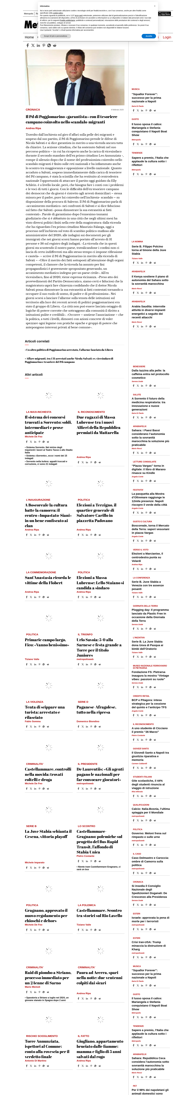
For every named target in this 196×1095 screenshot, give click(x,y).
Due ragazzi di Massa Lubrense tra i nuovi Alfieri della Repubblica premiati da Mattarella (98, 424)
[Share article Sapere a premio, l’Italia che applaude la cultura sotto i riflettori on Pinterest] (146, 174)
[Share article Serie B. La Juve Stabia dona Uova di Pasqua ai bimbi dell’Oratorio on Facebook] (133, 657)
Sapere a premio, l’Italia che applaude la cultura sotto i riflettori (150, 161)
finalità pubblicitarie (67, 20)
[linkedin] (38, 45)
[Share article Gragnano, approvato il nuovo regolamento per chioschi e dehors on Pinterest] (39, 930)
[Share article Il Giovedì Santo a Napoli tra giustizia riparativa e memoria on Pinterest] (146, 768)
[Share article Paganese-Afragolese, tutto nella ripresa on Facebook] (78, 726)
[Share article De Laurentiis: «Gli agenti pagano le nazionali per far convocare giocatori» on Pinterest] (91, 788)
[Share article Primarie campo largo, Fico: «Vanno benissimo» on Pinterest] (39, 664)
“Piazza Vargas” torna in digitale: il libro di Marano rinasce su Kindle (149, 469)
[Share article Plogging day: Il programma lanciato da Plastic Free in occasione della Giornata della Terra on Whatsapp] (150, 628)
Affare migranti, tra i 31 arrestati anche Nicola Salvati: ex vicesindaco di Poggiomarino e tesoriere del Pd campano (69, 360)
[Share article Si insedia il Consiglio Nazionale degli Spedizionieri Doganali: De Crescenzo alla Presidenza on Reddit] (155, 905)
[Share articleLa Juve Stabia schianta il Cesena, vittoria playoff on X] (31, 867)
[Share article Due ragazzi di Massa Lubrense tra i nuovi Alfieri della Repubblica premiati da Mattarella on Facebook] (78, 462)
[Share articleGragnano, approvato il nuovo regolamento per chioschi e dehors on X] (31, 930)
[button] (155, 6)
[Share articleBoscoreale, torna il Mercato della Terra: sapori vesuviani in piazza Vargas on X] (138, 540)
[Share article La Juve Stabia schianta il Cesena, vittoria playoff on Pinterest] (39, 867)
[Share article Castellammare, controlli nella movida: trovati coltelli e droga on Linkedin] (35, 788)
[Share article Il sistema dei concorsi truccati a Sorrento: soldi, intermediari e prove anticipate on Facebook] (27, 441)
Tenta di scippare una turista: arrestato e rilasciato (45, 712)
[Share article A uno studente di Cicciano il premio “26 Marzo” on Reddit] (155, 740)
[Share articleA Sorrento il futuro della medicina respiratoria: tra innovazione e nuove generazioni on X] (138, 417)
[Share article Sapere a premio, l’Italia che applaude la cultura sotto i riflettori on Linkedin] (142, 174)
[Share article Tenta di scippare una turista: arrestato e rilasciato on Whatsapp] (44, 726)
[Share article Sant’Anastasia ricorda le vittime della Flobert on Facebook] (27, 597)
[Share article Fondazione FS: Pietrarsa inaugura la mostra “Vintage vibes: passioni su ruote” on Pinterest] (146, 687)
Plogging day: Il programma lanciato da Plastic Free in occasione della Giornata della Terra (150, 615)
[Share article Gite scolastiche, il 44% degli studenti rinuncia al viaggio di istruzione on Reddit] (155, 796)
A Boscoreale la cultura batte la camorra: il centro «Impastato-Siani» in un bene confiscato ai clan (48, 515)
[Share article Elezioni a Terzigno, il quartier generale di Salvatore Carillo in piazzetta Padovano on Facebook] (78, 535)
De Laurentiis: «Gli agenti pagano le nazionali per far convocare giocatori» (100, 774)
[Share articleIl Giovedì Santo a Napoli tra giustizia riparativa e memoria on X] (138, 768)
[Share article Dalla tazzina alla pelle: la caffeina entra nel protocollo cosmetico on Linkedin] (142, 385)
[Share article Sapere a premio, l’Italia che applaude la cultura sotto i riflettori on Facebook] (133, 174)
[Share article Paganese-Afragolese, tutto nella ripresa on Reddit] (100, 726)
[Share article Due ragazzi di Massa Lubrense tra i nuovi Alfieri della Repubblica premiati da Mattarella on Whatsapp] (95, 462)
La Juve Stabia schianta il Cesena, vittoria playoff (48, 834)
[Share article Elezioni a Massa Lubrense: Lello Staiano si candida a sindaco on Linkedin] (87, 597)
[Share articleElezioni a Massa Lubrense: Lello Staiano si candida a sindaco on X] (83, 597)
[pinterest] (43, 45)
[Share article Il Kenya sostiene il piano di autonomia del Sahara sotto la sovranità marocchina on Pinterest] (146, 293)
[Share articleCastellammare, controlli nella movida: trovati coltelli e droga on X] (31, 788)
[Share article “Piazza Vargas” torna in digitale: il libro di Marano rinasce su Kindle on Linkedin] (142, 481)
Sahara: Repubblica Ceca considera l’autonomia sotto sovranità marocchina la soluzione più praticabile (150, 1064)
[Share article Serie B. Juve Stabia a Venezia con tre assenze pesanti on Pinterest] (146, 597)
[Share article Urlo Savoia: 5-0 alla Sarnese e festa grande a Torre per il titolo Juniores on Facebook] (78, 664)
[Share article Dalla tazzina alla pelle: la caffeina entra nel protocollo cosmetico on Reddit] (155, 385)
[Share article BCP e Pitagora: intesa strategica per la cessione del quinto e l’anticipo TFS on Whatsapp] (150, 715)
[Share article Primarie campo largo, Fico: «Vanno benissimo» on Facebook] (27, 664)
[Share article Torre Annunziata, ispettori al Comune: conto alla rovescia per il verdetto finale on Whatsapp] (44, 1066)
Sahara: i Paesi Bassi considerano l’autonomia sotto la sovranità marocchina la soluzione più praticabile (150, 437)
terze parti (79, 15)
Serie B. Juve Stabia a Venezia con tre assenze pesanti (148, 585)
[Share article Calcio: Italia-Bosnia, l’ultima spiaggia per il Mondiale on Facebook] (133, 820)
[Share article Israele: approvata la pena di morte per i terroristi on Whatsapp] (150, 929)
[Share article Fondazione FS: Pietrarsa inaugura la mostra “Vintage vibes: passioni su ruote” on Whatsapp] (150, 687)
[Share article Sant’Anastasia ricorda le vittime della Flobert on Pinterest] (39, 597)
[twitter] (33, 45)
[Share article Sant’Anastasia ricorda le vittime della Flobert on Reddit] (48, 597)
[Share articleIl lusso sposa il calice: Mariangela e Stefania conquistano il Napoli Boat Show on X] (138, 144)
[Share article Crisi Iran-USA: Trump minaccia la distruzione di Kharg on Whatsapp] (150, 957)
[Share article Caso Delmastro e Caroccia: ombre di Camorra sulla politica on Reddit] (155, 873)
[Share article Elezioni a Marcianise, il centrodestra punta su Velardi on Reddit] (155, 569)
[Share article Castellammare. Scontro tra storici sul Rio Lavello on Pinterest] (91, 930)
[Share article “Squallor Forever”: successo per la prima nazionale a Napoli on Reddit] (155, 110)
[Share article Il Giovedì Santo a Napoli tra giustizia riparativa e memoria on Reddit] (155, 768)
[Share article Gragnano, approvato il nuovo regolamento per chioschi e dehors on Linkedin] (35, 930)
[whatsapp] (49, 45)
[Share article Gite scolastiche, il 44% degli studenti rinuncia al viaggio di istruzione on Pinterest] (146, 796)
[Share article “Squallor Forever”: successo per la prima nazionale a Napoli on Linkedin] (142, 110)
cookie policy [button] (58, 13)
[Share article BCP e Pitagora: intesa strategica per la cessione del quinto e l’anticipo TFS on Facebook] (133, 715)
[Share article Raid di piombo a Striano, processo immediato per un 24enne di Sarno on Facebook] (27, 992)
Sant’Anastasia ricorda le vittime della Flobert (48, 580)
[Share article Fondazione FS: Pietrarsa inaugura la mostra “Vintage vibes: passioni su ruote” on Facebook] (133, 687)
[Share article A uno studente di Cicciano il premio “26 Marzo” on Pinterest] (146, 740)
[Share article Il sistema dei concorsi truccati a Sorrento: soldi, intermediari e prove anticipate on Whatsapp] (44, 441)
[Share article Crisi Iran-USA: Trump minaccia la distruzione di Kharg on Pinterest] (146, 957)
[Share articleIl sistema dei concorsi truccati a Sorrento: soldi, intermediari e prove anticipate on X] (31, 441)
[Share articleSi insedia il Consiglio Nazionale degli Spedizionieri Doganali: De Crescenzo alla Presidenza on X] (138, 905)
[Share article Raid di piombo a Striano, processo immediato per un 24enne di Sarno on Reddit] (48, 992)
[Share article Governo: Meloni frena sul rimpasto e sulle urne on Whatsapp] (150, 845)
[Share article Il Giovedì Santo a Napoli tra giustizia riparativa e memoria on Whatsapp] (150, 768)
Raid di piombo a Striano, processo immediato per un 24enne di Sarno (48, 977)
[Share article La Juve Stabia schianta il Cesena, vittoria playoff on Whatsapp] (44, 867)
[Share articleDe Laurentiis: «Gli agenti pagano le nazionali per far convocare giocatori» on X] (83, 788)
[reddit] (54, 45)
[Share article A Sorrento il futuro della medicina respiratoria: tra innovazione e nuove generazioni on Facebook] (133, 417)
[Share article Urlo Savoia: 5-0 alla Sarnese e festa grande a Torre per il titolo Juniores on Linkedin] (87, 664)
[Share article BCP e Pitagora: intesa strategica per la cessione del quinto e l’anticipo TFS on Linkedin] (142, 715)
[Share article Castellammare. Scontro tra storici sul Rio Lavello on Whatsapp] (95, 930)
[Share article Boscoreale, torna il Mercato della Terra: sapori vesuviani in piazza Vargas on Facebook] (133, 540)
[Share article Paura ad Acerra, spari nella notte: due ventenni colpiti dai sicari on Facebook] (78, 998)
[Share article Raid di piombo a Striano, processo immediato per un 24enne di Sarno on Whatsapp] (44, 992)
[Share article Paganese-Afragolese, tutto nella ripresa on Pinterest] (91, 726)
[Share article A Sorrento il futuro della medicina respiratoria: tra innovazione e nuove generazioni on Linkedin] (142, 417)
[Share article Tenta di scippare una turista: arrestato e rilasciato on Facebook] (27, 726)
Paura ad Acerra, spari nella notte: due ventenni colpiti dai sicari (99, 977)
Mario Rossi (137, 289)
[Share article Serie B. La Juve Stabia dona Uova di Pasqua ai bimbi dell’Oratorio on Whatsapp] (150, 657)
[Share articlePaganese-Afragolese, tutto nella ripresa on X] (83, 726)
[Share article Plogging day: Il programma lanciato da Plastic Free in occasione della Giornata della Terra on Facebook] (133, 628)
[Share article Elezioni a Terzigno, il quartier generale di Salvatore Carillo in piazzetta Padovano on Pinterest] (91, 535)
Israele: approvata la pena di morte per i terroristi (150, 919)
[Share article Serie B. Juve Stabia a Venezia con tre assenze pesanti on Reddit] (155, 597)
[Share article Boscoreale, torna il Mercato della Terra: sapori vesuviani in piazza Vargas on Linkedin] (142, 540)
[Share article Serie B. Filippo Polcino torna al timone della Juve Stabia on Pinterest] (146, 263)
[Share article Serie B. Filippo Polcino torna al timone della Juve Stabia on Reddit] (155, 263)
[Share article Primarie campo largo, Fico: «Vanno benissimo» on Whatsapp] (44, 664)
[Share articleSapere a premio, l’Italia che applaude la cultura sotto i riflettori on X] (138, 174)
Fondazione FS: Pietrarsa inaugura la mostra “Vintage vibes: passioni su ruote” (150, 675)
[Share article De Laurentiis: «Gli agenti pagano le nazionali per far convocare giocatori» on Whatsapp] (95, 788)
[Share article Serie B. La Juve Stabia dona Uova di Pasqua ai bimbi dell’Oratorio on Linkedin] (142, 657)
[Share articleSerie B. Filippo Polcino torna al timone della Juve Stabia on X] (138, 263)
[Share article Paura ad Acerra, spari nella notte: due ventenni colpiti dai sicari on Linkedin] (87, 998)
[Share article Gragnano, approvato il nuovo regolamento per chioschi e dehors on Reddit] (48, 930)
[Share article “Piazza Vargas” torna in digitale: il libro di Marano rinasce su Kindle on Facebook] (133, 481)
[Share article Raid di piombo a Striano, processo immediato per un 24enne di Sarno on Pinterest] (39, 992)
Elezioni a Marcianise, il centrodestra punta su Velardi (147, 557)
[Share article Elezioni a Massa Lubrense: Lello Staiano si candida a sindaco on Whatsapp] (95, 597)
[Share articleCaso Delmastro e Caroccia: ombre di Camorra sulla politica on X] (138, 873)
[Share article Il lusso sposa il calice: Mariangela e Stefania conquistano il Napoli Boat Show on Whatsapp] (150, 144)
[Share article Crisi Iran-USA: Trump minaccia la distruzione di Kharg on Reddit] (155, 957)
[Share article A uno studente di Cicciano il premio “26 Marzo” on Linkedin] (142, 740)
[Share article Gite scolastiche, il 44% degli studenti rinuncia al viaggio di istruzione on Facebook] (133, 796)
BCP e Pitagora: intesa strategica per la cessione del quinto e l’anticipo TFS (149, 704)
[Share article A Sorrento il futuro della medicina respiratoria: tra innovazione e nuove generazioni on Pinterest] (146, 417)
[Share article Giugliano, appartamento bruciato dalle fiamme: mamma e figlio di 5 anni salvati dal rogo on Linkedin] (87, 1066)
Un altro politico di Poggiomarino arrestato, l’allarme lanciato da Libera (69, 349)
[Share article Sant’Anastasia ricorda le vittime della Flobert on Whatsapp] (44, 597)
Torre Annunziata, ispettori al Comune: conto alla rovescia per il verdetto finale (47, 1048)
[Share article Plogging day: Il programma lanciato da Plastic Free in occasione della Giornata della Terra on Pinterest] (146, 628)
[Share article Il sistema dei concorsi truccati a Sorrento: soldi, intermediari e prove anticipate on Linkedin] (35, 441)
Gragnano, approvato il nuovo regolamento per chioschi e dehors (46, 915)
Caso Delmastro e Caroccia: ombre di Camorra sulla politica (150, 861)
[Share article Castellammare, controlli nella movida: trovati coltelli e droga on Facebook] (27, 788)
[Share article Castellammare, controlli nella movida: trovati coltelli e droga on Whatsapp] (44, 788)
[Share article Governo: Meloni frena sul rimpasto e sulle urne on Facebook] (133, 845)
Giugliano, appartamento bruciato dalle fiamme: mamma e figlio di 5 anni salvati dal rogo (100, 1048)
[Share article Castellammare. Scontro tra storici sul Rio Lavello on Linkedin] (87, 930)
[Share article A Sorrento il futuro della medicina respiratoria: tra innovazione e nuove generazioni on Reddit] (155, 417)
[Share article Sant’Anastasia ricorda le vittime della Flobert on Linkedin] (35, 597)
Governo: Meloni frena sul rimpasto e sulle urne (149, 835)
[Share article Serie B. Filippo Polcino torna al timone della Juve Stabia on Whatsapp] (150, 263)
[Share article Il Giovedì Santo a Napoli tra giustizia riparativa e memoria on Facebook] (133, 768)
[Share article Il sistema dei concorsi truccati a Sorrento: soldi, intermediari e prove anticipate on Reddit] (48, 441)
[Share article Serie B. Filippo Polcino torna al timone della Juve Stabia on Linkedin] (142, 263)
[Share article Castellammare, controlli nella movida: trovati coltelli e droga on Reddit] (48, 788)
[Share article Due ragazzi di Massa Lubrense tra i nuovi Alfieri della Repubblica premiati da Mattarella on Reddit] (100, 462)
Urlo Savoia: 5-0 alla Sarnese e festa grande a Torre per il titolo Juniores (99, 647)
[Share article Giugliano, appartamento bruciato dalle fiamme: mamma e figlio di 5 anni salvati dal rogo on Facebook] (78, 1066)
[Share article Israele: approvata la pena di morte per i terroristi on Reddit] (155, 929)
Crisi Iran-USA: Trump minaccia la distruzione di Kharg (149, 946)
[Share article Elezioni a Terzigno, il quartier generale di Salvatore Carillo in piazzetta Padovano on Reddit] (100, 535)
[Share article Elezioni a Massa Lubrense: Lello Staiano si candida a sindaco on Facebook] (78, 597)
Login (167, 37)
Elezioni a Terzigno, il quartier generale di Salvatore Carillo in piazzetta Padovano (96, 512)
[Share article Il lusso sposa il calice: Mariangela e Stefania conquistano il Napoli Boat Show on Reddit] (155, 144)
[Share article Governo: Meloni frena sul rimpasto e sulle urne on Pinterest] (146, 845)
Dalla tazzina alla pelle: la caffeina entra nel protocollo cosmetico (150, 374)
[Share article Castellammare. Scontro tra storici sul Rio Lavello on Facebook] (78, 930)
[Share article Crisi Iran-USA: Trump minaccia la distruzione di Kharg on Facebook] (133, 957)
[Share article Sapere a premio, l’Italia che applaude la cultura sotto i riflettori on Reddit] (155, 174)
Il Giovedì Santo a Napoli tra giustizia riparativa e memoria (150, 756)
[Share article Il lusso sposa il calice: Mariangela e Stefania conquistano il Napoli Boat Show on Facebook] (133, 144)
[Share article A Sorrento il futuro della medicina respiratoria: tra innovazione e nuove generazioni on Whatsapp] (150, 417)
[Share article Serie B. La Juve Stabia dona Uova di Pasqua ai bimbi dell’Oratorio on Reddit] (155, 657)
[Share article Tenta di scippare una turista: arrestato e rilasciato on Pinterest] (39, 726)
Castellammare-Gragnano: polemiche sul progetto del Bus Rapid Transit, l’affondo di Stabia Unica (99, 842)
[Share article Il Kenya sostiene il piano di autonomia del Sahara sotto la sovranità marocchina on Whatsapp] (150, 293)
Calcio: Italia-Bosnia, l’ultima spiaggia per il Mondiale (151, 810)
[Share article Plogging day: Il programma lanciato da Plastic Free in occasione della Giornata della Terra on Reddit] (155, 628)
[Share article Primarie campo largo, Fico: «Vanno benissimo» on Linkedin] (35, 664)
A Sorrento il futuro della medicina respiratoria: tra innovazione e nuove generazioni (148, 404)
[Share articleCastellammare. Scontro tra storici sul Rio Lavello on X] (83, 930)
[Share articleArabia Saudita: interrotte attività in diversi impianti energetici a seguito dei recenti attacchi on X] (138, 326)
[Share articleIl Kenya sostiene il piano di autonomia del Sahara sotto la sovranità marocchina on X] (138, 293)
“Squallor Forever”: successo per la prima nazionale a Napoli (146, 98)
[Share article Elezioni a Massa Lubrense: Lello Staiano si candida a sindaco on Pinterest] (91, 597)
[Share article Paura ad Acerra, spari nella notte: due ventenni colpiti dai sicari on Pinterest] (91, 998)
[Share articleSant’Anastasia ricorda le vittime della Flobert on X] (31, 597)
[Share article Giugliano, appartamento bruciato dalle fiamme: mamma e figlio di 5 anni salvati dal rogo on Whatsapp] (95, 1066)
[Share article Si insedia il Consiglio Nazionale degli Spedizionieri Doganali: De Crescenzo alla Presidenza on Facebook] (133, 905)
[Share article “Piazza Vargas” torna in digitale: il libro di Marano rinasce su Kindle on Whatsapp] (150, 481)
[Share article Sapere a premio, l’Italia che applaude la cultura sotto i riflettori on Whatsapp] (150, 174)
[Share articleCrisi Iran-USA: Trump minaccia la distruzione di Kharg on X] (138, 957)
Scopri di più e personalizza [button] (55, 36)
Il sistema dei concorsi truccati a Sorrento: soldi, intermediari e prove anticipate (48, 424)
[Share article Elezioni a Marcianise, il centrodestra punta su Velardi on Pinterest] (146, 569)
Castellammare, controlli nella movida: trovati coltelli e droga (48, 774)
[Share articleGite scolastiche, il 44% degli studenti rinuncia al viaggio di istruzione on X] (138, 796)
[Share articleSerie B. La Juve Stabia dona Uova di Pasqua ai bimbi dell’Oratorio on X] (138, 657)
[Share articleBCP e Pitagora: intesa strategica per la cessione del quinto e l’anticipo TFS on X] (138, 715)
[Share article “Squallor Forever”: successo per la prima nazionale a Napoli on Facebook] (133, 110)
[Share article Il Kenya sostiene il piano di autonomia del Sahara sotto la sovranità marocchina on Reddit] (155, 293)
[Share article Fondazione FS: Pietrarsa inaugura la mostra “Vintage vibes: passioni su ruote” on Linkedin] (142, 687)
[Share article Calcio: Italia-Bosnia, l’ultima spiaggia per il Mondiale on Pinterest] (146, 820)
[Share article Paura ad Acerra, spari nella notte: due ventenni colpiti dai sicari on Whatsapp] (95, 998)
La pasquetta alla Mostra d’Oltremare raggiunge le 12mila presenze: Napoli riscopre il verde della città (149, 499)
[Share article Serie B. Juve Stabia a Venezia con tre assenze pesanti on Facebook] (133, 597)
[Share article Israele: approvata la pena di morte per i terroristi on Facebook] (133, 929)
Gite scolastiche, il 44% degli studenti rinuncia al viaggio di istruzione (148, 784)
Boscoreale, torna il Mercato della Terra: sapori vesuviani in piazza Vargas (150, 529)
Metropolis (28, 14)
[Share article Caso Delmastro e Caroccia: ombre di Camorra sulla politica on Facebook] (133, 873)
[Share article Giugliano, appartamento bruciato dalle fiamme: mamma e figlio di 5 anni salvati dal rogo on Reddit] (100, 1066)
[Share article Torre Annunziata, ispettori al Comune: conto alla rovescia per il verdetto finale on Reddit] (48, 1066)
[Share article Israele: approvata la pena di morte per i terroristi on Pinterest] (146, 929)
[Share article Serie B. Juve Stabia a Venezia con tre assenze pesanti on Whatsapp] (150, 597)
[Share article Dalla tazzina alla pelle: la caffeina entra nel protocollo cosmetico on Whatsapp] (150, 385)
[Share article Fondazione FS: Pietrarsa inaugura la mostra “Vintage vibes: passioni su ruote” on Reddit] (155, 687)
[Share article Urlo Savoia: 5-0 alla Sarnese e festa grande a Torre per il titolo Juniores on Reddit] (100, 664)
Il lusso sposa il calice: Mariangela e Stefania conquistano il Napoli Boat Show (149, 130)
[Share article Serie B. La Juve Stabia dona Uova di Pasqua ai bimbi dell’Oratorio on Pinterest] (146, 657)
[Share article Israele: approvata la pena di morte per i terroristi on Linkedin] (142, 929)
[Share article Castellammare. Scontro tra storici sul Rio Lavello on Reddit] (100, 930)
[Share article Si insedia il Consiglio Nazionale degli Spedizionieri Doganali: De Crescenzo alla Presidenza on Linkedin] (142, 905)
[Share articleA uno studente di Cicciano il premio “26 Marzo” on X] (138, 740)
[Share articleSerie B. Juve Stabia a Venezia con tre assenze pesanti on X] (138, 597)
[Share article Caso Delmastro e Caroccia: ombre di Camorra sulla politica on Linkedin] (142, 873)
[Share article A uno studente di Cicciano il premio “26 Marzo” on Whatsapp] (150, 740)
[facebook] (27, 45)
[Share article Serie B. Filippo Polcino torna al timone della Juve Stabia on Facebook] (133, 263)
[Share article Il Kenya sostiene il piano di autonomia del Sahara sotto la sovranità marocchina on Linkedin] (142, 293)
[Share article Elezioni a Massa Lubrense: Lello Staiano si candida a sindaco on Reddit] (100, 597)
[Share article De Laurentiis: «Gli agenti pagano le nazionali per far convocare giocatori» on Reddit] (100, 788)
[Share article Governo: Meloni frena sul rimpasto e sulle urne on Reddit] (155, 845)
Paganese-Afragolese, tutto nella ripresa (96, 709)
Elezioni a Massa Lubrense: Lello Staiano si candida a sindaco (100, 582)
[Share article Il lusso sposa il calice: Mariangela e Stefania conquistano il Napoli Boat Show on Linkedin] (142, 144)
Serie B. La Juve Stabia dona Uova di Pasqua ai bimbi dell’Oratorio (147, 645)
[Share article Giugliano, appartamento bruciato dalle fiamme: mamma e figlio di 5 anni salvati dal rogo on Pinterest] (91, 1066)
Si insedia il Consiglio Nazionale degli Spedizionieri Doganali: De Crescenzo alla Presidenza (149, 891)
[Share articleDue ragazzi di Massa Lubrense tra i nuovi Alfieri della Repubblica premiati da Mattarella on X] (83, 462)
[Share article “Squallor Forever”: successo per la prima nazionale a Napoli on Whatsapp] (150, 110)
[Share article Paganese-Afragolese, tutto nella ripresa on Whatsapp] (95, 726)
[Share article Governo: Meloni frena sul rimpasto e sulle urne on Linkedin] (142, 845)
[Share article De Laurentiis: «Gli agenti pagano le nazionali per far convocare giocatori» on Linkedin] (87, 788)
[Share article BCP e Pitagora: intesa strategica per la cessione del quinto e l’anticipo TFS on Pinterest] (146, 715)
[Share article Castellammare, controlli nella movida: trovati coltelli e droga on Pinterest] (39, 788)
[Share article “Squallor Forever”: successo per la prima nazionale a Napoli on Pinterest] (146, 110)
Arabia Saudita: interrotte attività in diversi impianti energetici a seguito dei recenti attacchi (148, 312)
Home (29, 37)
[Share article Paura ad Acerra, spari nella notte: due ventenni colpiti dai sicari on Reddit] (100, 998)
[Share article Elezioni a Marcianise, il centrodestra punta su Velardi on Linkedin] (142, 569)
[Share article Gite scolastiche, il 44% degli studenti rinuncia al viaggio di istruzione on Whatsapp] (150, 796)
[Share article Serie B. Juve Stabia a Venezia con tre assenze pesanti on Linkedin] (142, 597)
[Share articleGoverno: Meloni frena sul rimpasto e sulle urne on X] (138, 845)
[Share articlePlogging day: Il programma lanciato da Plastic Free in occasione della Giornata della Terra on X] (138, 628)
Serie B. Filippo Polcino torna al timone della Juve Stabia (149, 250)
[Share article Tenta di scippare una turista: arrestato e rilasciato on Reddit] (48, 726)
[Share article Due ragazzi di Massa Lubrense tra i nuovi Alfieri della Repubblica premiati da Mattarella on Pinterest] (91, 462)
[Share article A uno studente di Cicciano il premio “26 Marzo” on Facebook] (133, 740)
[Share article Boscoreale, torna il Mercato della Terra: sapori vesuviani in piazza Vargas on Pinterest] (146, 540)
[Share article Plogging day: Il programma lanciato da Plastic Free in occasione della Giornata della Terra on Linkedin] (142, 628)
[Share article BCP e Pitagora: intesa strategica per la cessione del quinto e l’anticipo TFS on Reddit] (155, 715)
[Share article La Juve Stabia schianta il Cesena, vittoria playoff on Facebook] (27, 867)
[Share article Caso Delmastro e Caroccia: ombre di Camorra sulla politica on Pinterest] (146, 873)
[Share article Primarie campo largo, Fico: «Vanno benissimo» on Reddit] (48, 664)
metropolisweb (85, 659)
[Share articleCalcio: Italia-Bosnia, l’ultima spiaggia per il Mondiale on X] (138, 820)
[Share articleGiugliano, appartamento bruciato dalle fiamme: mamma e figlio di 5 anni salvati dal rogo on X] (83, 1066)
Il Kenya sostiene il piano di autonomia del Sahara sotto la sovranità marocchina (150, 280)
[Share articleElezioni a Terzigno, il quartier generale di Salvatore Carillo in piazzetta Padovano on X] (83, 535)
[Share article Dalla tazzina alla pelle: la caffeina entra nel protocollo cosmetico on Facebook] (133, 385)
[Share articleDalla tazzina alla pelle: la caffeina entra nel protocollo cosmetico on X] (138, 385)
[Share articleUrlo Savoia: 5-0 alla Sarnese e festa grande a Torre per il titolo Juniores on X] (83, 664)
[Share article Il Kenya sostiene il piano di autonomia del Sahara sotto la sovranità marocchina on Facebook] (133, 293)
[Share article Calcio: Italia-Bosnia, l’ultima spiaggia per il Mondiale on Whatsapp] (150, 820)
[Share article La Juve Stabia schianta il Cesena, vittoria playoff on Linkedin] (35, 867)
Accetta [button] (149, 36)
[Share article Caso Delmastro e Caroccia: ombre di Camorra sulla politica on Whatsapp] (150, 873)
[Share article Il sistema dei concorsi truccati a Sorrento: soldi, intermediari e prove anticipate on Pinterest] (39, 441)
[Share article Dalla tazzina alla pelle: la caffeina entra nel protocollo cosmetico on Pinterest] (146, 385)
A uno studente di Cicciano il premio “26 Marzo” (150, 730)
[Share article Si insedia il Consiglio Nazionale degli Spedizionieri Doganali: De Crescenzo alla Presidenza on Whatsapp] (150, 905)
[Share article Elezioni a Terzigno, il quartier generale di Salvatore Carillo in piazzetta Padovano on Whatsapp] (95, 535)
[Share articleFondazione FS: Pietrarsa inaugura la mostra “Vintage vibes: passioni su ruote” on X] (138, 687)
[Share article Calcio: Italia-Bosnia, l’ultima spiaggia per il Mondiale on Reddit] (155, 820)
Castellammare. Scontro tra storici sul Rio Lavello (99, 913)
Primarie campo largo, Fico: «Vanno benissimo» (47, 642)
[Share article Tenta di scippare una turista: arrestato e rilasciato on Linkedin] (35, 726)
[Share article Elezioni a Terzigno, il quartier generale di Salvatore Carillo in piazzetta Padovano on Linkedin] (87, 535)
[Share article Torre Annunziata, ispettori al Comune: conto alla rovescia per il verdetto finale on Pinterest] (39, 1066)
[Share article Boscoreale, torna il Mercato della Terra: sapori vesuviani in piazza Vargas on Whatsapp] (150, 540)
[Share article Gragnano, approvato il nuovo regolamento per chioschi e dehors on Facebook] (27, 930)
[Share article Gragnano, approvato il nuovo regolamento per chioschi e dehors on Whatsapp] (44, 930)
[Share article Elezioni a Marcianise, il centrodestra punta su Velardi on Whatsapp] (150, 569)
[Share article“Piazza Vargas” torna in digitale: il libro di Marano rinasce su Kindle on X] (138, 481)
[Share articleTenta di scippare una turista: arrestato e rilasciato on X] (31, 726)
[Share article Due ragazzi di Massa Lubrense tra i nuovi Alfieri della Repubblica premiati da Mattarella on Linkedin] (87, 462)
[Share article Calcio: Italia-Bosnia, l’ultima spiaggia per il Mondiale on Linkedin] (142, 820)
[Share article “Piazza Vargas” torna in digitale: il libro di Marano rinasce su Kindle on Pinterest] (146, 481)
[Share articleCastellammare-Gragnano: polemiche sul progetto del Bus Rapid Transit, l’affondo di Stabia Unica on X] (83, 861)
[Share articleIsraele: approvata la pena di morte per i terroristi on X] (138, 929)
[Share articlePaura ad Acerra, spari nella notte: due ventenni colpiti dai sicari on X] (83, 998)
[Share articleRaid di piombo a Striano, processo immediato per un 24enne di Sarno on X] (31, 992)
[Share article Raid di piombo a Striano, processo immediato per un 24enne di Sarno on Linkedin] (35, 992)
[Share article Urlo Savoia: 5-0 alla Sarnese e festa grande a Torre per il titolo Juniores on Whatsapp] (95, 664)
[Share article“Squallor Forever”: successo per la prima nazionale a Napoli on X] (138, 110)
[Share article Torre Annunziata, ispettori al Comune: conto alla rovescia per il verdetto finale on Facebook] (27, 1066)
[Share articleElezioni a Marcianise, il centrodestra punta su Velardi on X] (138, 569)
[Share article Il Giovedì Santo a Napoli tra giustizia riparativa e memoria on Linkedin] (142, 768)
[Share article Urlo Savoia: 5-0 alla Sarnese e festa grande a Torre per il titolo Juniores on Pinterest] (91, 664)
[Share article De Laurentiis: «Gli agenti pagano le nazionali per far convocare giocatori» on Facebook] (78, 788)
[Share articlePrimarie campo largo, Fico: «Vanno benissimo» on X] (31, 664)
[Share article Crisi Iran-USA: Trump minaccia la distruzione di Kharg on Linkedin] (142, 957)
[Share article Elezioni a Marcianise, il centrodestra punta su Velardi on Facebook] (133, 569)
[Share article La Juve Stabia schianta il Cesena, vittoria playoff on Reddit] (48, 867)
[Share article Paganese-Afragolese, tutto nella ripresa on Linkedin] (87, 726)
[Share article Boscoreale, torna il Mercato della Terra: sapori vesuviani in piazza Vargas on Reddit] (155, 540)
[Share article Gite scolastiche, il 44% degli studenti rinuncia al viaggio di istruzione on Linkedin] (142, 796)
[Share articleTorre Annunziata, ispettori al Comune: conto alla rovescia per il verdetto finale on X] (31, 1066)
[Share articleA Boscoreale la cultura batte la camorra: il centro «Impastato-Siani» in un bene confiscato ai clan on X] (31, 535)
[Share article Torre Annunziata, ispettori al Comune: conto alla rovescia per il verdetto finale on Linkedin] (35, 1066)
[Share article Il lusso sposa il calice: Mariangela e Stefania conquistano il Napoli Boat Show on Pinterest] (146, 144)
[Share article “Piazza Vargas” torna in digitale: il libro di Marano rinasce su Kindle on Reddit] (155, 481)
